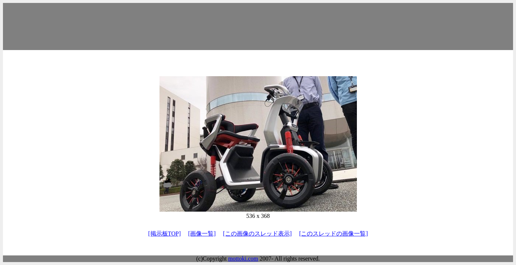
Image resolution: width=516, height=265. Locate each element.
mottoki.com (243, 258)
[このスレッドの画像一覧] (333, 233)
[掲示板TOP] (164, 233)
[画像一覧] (202, 233)
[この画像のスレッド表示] (257, 233)
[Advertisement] (258, 26)
